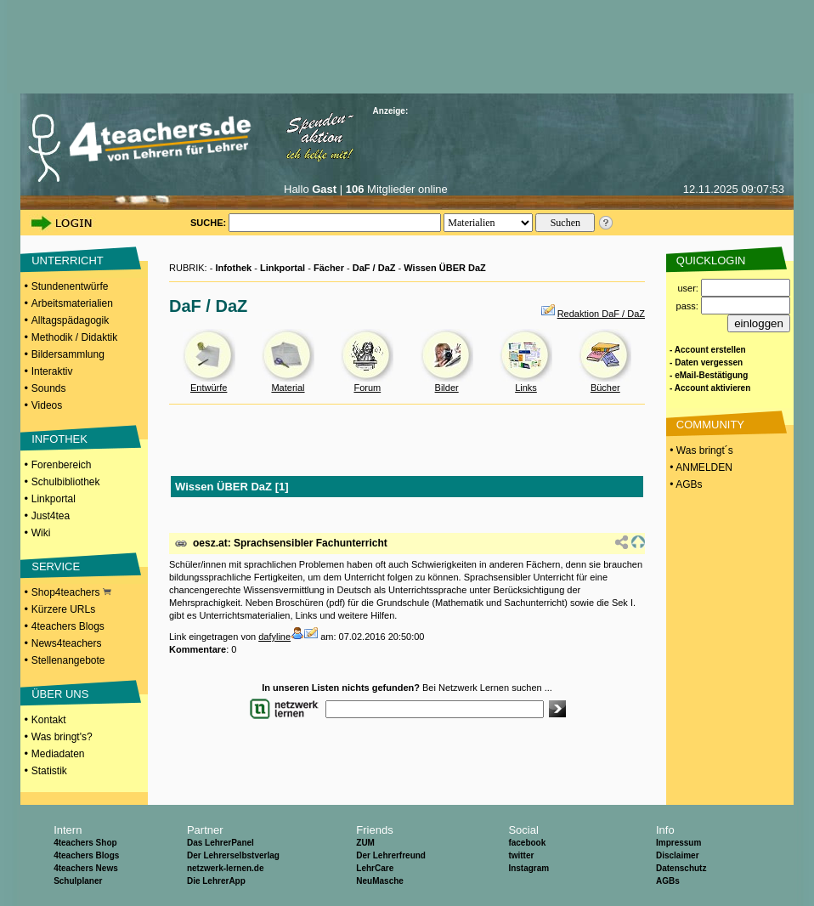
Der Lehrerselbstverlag (233, 855)
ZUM (365, 842)
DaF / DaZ (374, 268)
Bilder (447, 387)
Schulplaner (78, 881)
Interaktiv (52, 371)
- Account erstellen (708, 349)
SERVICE (55, 566)
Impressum (678, 842)
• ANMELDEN (699, 467)
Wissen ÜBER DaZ (444, 268)
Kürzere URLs (63, 609)
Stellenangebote (68, 660)
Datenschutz (681, 868)
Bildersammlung (68, 354)
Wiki (41, 533)
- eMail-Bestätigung (709, 375)
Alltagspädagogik (70, 320)
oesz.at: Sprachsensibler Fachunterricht (290, 543)
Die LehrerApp (216, 881)
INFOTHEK (59, 439)
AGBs (668, 881)
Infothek (233, 268)
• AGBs (685, 484)
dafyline (274, 636)
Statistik (49, 771)
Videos (46, 405)
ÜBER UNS (59, 694)
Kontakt (48, 720)
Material (287, 387)
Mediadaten (58, 754)
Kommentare (197, 649)
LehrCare (374, 868)
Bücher (605, 387)
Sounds (48, 388)
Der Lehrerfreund (391, 855)
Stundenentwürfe (70, 286)
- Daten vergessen (706, 362)
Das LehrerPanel (220, 842)
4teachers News (86, 868)
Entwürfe (208, 387)
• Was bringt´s (700, 450)
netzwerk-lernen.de (225, 868)
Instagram (528, 868)
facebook (526, 842)
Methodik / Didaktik (74, 337)
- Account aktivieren (710, 388)
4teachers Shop (85, 842)
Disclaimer (677, 855)
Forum (367, 387)
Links (526, 387)
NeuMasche (380, 881)
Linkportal (53, 499)
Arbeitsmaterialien (72, 303)
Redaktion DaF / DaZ (601, 314)
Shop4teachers (71, 592)
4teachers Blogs (68, 626)
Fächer (329, 268)
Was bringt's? (62, 737)
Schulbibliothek (65, 482)
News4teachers (66, 643)
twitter (521, 855)
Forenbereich (61, 465)
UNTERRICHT (67, 260)
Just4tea (50, 516)
